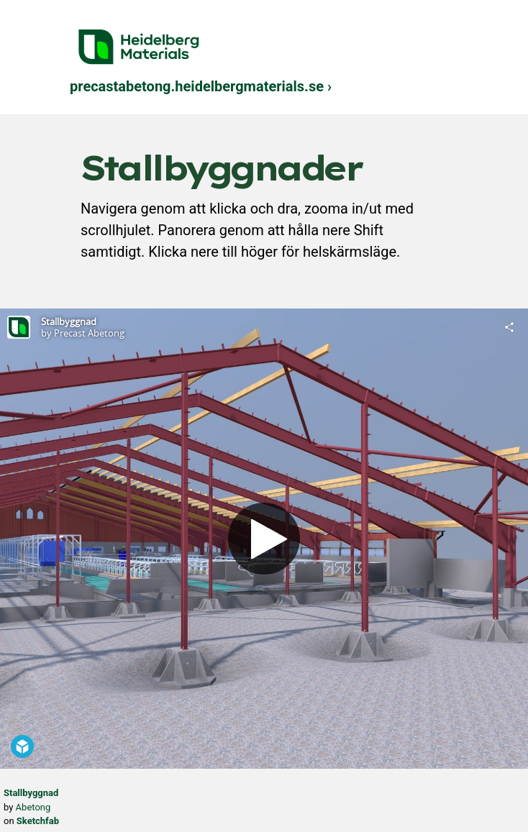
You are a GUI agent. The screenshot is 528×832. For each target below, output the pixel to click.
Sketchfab (38, 820)
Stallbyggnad (31, 792)
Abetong (33, 807)
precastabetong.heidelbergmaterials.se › (201, 86)
